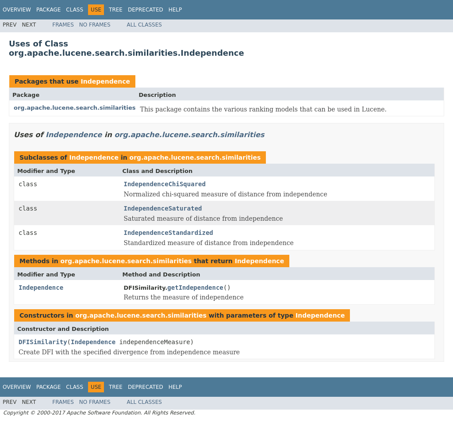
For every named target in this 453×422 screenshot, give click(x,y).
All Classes (144, 25)
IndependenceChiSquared (165, 184)
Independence (105, 81)
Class (74, 10)
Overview (17, 10)
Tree (116, 10)
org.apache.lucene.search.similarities (75, 107)
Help (175, 10)
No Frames (95, 25)
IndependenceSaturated (163, 208)
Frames (63, 25)
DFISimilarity (43, 341)
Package (48, 10)
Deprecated (145, 10)
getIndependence (195, 287)
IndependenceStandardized (168, 232)
